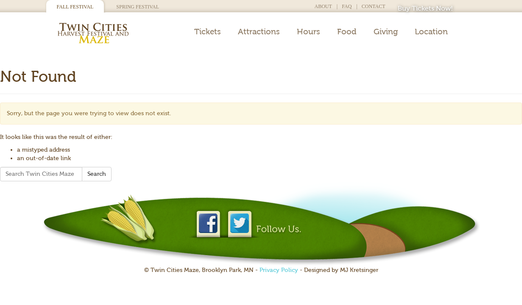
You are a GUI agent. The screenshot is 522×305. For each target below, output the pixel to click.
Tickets (207, 32)
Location (431, 32)
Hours (308, 32)
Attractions (259, 32)
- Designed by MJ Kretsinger (338, 270)
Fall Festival (75, 7)
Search (96, 174)
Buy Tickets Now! (425, 8)
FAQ (347, 6)
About (323, 6)
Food (347, 32)
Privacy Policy (279, 270)
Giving (386, 32)
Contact (373, 6)
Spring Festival (137, 7)
